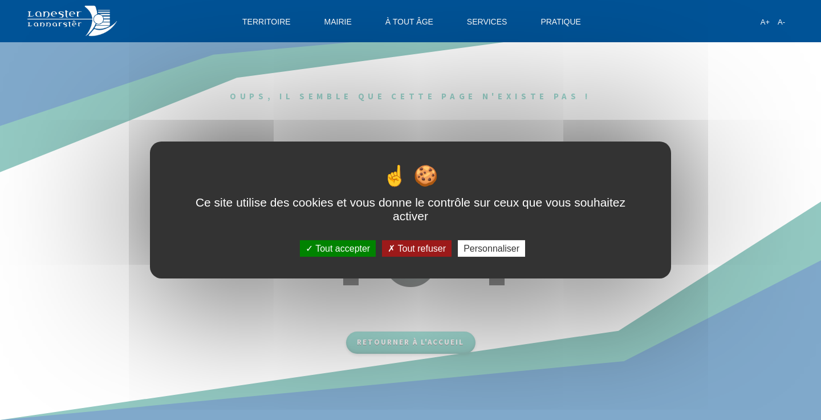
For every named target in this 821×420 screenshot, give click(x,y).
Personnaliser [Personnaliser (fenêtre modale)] (491, 248)
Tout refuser (417, 248)
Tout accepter (338, 248)
